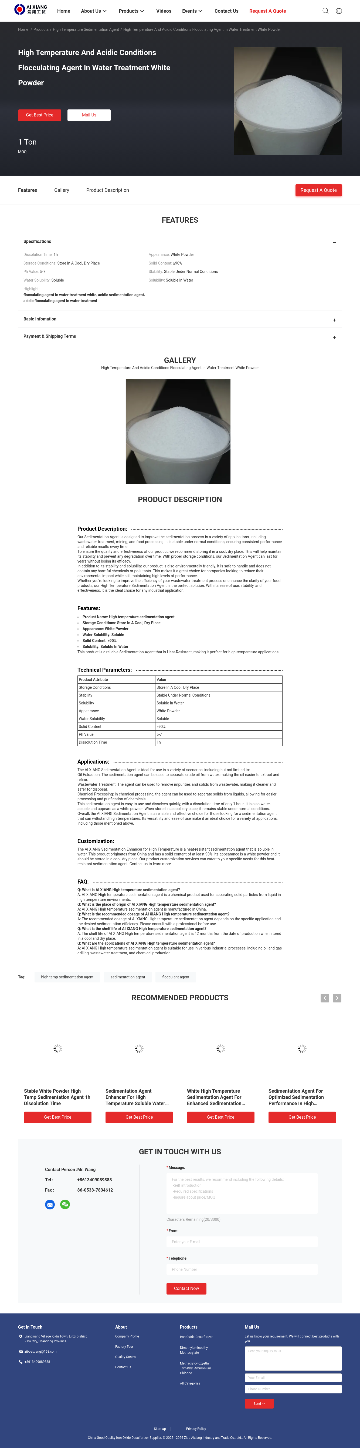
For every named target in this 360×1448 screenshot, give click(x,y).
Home (23, 29)
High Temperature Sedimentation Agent (86, 29)
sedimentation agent (128, 977)
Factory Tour (124, 1347)
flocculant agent (175, 977)
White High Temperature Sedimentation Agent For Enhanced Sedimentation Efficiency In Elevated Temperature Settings (214, 1103)
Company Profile (127, 1336)
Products (41, 29)
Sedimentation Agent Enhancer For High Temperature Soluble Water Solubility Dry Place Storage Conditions (136, 1103)
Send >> (259, 1404)
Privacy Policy (196, 1429)
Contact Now (186, 1288)
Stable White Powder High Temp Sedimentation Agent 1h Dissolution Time (57, 1097)
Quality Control (126, 1357)
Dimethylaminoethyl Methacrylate (194, 1350)
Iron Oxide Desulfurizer (196, 1337)
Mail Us (89, 115)
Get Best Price (39, 115)
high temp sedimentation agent (67, 977)
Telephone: (178, 1258)
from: (173, 1231)
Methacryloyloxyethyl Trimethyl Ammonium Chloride (195, 1368)
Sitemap (160, 1429)
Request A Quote (319, 190)
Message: (177, 1167)
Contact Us (123, 1367)
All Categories (190, 1383)
